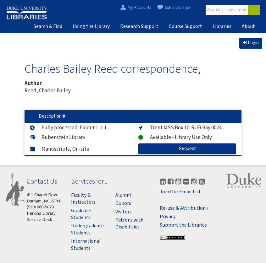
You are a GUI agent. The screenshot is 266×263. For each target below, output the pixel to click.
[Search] (254, 10)
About (248, 26)
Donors (123, 203)
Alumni (123, 195)
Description (52, 116)
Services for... (89, 181)
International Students (86, 244)
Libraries (222, 26)
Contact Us (42, 181)
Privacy (168, 216)
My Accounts (140, 8)
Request (207, 148)
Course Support (185, 26)
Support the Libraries (183, 225)
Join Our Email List (180, 192)
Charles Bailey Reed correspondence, (113, 68)
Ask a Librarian (177, 8)
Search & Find (48, 26)
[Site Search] (227, 10)
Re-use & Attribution (183, 208)
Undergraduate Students (87, 229)
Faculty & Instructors (83, 199)
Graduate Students (81, 214)
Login (251, 43)
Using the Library (91, 26)
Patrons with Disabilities (129, 223)
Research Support (139, 26)
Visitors (123, 211)
